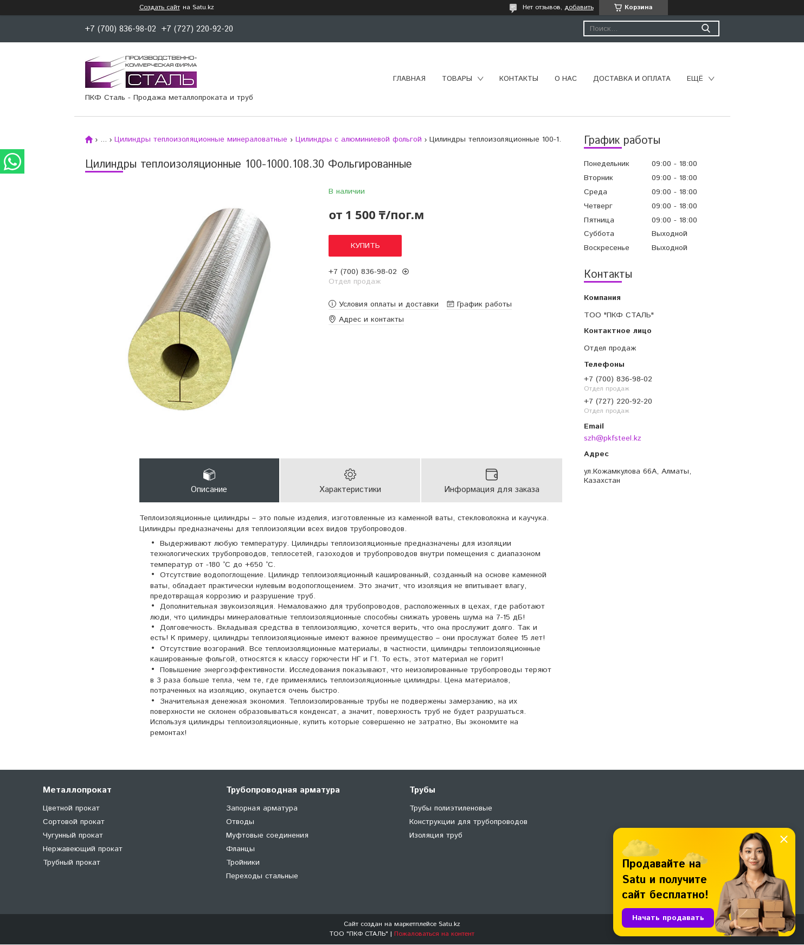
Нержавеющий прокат (83, 849)
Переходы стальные (262, 876)
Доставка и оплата (632, 79)
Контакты (518, 79)
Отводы (240, 822)
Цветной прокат (71, 808)
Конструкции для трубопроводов (468, 822)
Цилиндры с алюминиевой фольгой (358, 139)
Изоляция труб (435, 836)
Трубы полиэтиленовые (450, 808)
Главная (409, 79)
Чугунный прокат (73, 836)
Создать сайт (159, 7)
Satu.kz (449, 924)
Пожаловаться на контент (434, 934)
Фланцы (240, 849)
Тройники (243, 863)
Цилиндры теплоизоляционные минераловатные (200, 139)
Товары (457, 79)
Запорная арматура (262, 808)
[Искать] (706, 28)
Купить (365, 245)
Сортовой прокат (74, 822)
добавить (579, 7)
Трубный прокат (71, 863)
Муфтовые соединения (267, 836)
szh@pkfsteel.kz (612, 438)
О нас (566, 79)
